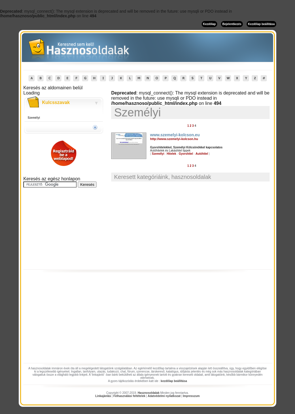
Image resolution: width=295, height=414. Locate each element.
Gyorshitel (186, 153)
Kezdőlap (209, 24)
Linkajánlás (103, 396)
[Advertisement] (63, 229)
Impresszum (191, 396)
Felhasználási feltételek (129, 396)
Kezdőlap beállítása (261, 24)
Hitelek (171, 153)
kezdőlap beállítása (174, 381)
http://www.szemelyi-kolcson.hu (174, 139)
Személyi (34, 117)
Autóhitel (202, 153)
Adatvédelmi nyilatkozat (164, 396)
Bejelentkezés (231, 24)
